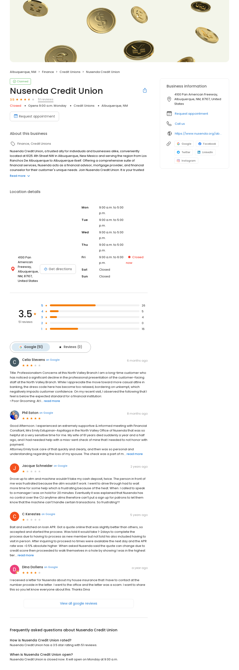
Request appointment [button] (191, 113)
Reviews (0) (68, 346)
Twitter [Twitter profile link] (183, 152)
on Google (53, 359)
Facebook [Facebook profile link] (207, 144)
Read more (20, 176)
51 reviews (45, 99)
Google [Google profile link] (184, 144)
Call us (180, 123)
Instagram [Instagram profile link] (186, 161)
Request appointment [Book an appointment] (34, 116)
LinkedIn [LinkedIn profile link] (205, 152)
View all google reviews (78, 602)
